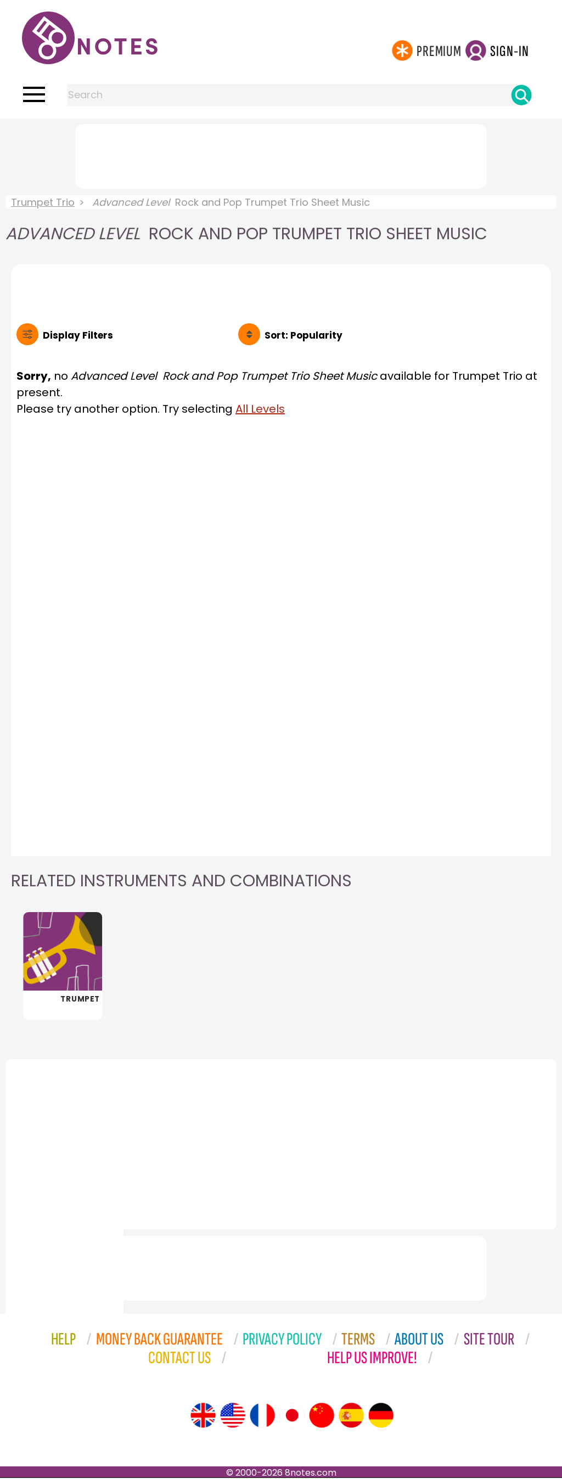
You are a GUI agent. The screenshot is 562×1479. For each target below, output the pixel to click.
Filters (78, 335)
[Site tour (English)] (203, 1416)
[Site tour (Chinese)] (321, 1416)
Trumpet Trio (43, 202)
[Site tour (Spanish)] (351, 1416)
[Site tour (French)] (262, 1416)
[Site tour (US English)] (232, 1416)
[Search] (521, 95)
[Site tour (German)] (381, 1416)
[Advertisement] (281, 154)
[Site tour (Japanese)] (292, 1416)
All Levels (260, 409)
